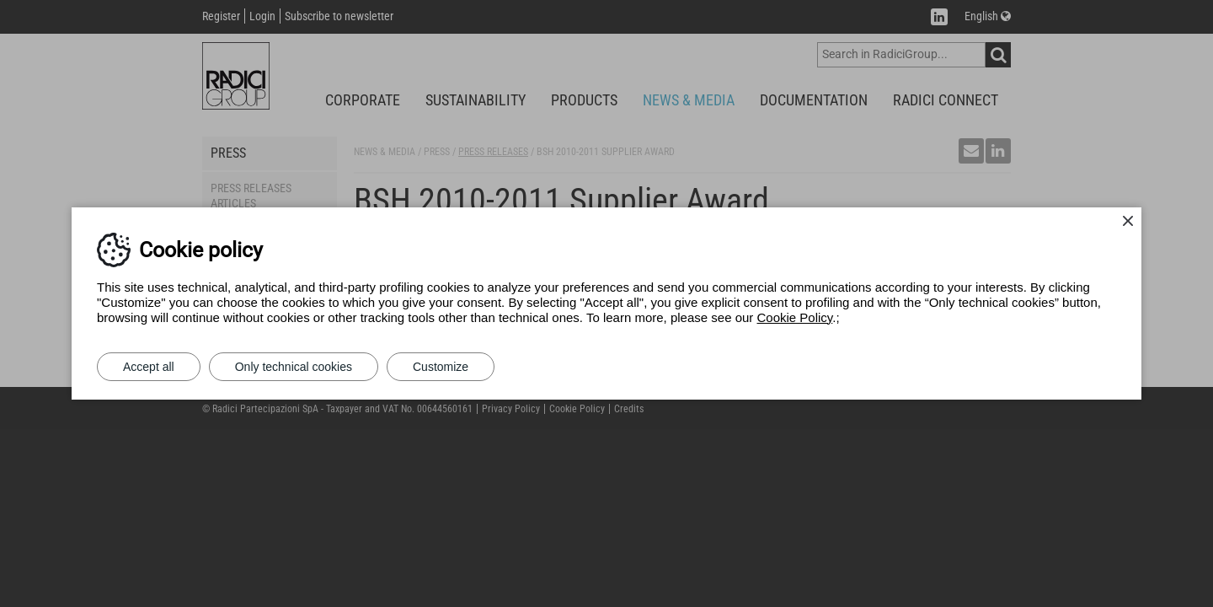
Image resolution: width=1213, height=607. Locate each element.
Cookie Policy (795, 317)
